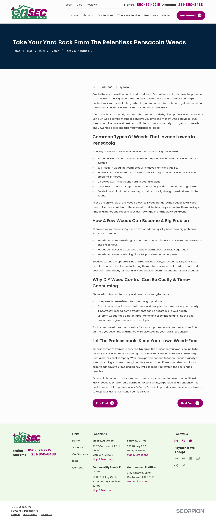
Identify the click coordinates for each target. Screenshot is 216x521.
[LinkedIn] (176, 440)
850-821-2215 (148, 4)
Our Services (80, 454)
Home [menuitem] (74, 15)
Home (76, 440)
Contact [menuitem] (167, 15)
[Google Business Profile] (190, 440)
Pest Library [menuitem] (151, 15)
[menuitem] (15, 515)
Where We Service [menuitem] (128, 15)
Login (69, 4)
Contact (77, 467)
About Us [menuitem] (88, 15)
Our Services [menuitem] (105, 15)
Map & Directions (103, 459)
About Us (77, 447)
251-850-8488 (190, 4)
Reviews (92, 4)
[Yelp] (183, 440)
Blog (79, 4)
